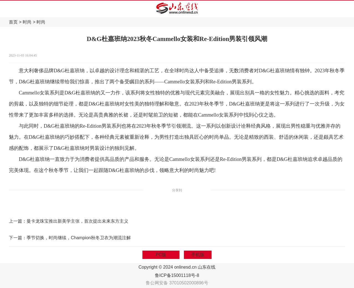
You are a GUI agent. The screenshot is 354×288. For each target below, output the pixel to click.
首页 (13, 22)
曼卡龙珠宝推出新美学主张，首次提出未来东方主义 (77, 221)
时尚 (27, 22)
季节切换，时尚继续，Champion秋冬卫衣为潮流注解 (79, 237)
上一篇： (18, 221)
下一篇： (18, 237)
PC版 (161, 254)
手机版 (197, 254)
